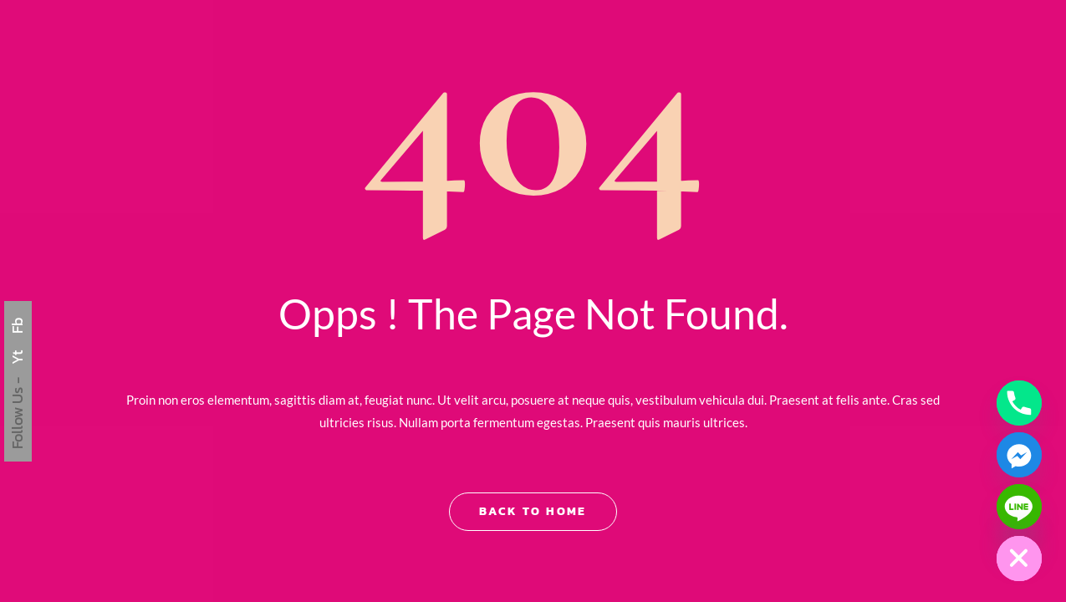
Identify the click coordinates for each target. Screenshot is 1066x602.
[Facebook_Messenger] (1019, 454)
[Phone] (1019, 403)
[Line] (1019, 506)
